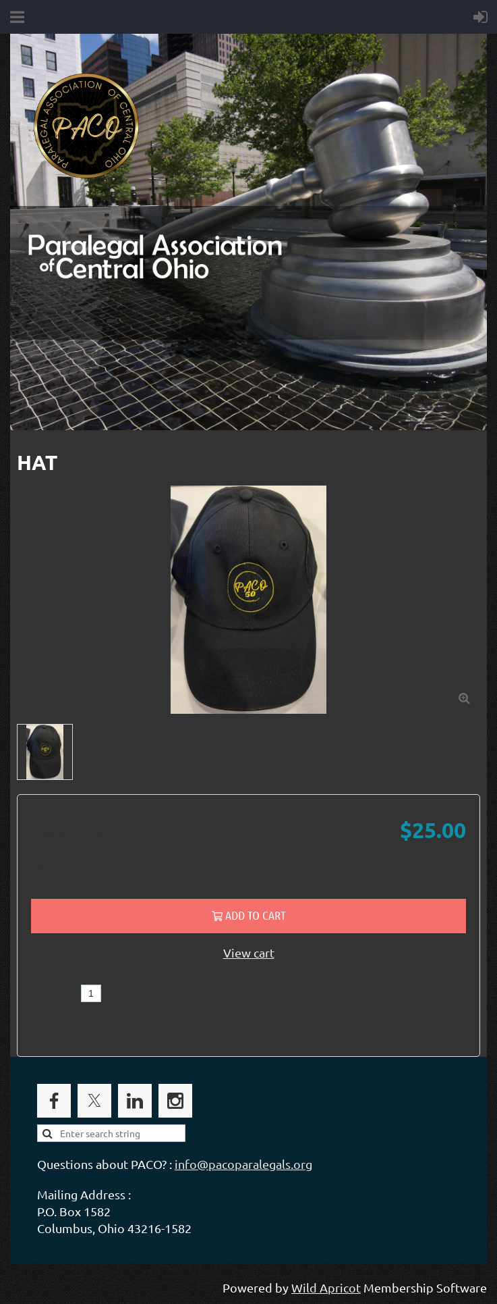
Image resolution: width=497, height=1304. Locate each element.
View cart (248, 952)
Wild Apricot (326, 1287)
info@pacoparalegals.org (243, 1164)
